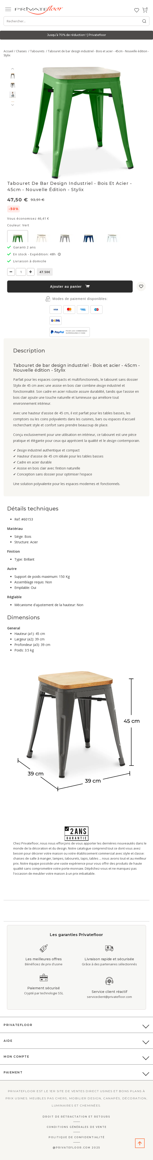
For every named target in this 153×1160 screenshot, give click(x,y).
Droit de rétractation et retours (76, 1116)
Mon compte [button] (16, 1056)
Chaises (21, 51)
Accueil (8, 51)
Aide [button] (8, 1041)
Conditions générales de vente (77, 1127)
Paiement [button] (13, 1072)
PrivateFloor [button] (18, 1025)
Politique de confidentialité (77, 1137)
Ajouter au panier (70, 286)
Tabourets (37, 51)
